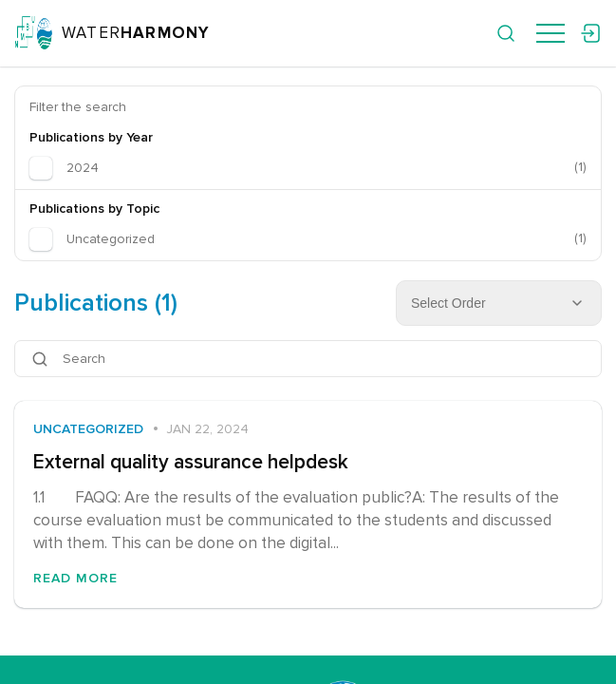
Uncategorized (88, 429)
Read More (75, 578)
